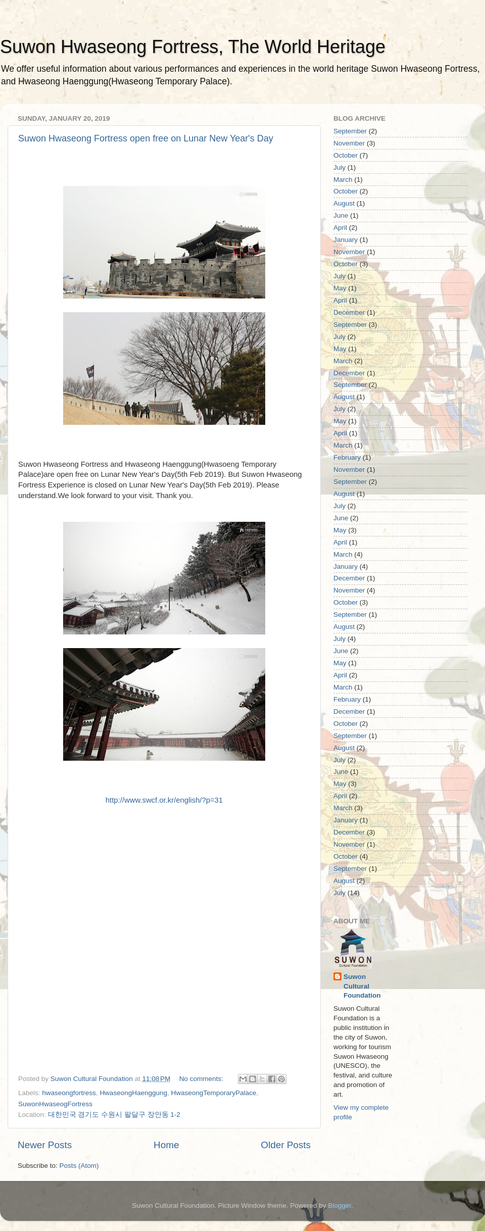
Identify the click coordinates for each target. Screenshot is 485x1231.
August (344, 203)
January (345, 239)
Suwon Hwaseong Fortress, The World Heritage (192, 46)
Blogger (339, 1205)
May (340, 288)
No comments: (202, 1078)
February (347, 457)
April (340, 227)
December (349, 312)
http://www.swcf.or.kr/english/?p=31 (164, 800)
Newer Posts (45, 1145)
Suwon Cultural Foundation (362, 986)
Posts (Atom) (79, 1165)
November (349, 143)
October (345, 155)
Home (166, 1145)
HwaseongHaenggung (133, 1093)
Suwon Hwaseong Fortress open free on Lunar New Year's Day (145, 138)
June (340, 215)
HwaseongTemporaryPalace (214, 1093)
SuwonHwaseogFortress (55, 1104)
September (350, 131)
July (339, 167)
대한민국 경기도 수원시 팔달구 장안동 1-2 (114, 1114)
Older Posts (286, 1145)
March (343, 179)
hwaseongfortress (69, 1093)
